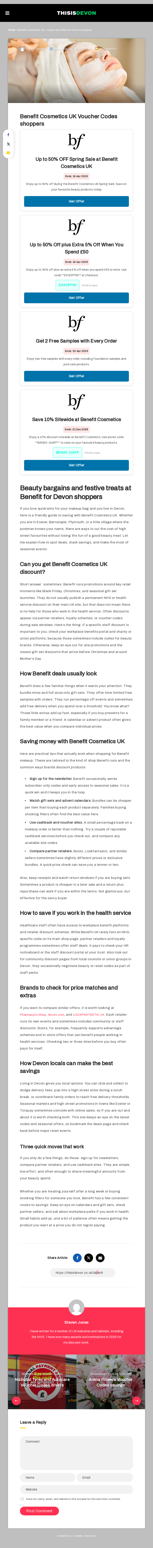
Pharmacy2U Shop (35, 1014)
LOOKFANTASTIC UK (95, 1014)
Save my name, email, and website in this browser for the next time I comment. (73, 1498)
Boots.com (61, 1014)
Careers (78, 1535)
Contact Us (64, 1535)
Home (11, 30)
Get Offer (76, 201)
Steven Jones (76, 1322)
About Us (90, 1535)
